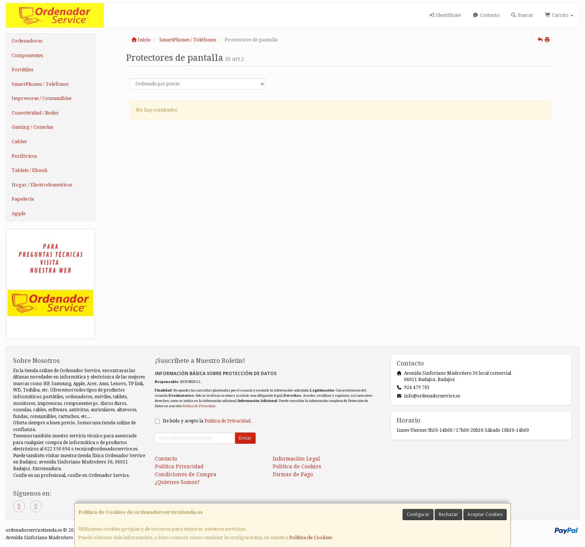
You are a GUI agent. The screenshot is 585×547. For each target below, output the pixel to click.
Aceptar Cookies (485, 514)
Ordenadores (27, 41)
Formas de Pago (293, 474)
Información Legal (296, 459)
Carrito (559, 15)
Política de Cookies (310, 537)
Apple (19, 213)
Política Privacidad (179, 466)
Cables (19, 141)
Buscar (522, 15)
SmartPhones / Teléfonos (40, 84)
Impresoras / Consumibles (41, 98)
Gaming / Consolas (32, 127)
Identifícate (444, 15)
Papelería (23, 199)
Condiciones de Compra (185, 474)
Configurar (418, 514)
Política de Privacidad (198, 406)
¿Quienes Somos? (177, 482)
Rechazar (448, 514)
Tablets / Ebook (29, 170)
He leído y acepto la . (207, 421)
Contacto (485, 15)
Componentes (27, 55)
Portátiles (22, 69)
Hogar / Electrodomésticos (42, 185)
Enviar (245, 438)
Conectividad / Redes (35, 113)
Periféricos (24, 156)
